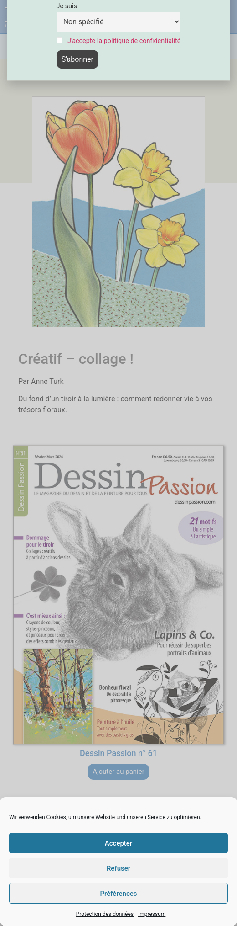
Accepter (118, 843)
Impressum (151, 914)
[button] (175, 17)
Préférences (118, 893)
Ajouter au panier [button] (118, 771)
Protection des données (105, 914)
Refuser (118, 868)
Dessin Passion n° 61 (118, 753)
